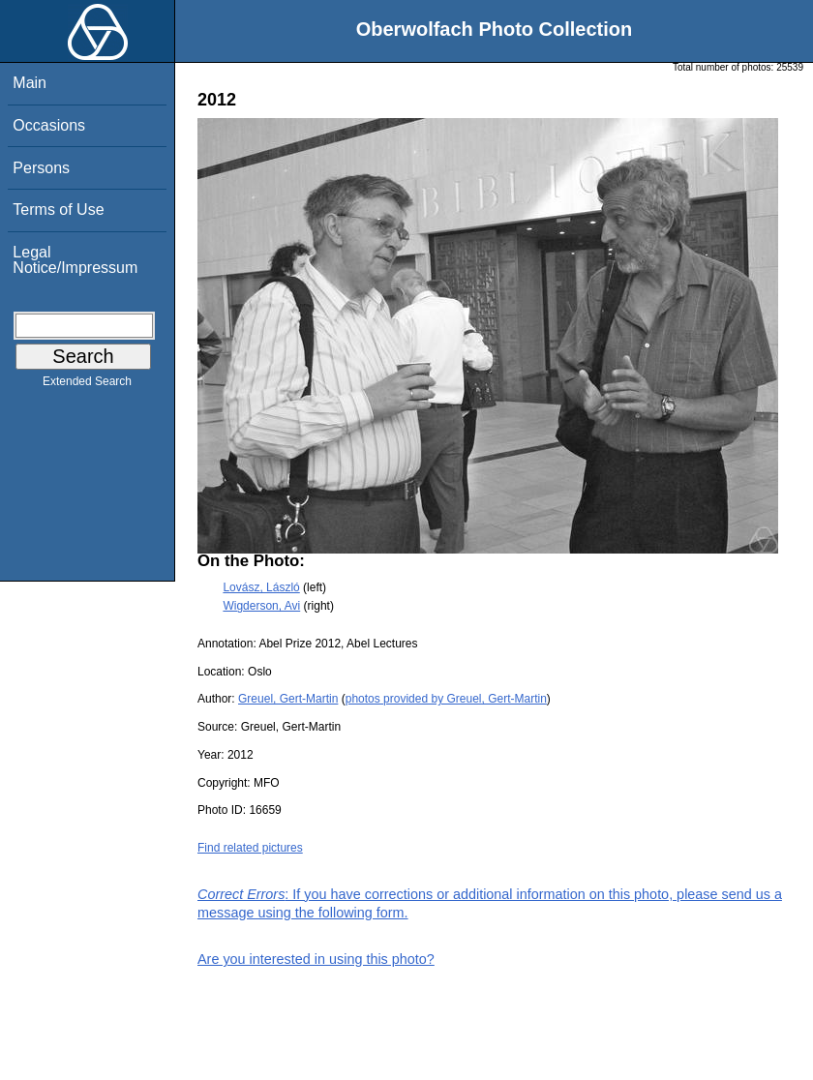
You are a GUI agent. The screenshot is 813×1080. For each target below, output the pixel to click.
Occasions (49, 125)
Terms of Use (58, 209)
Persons (41, 168)
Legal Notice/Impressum (75, 260)
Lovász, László (261, 587)
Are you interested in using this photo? (316, 959)
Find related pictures (250, 848)
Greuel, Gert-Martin (288, 698)
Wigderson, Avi (261, 606)
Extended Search (87, 385)
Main (29, 83)
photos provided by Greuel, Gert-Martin (446, 698)
